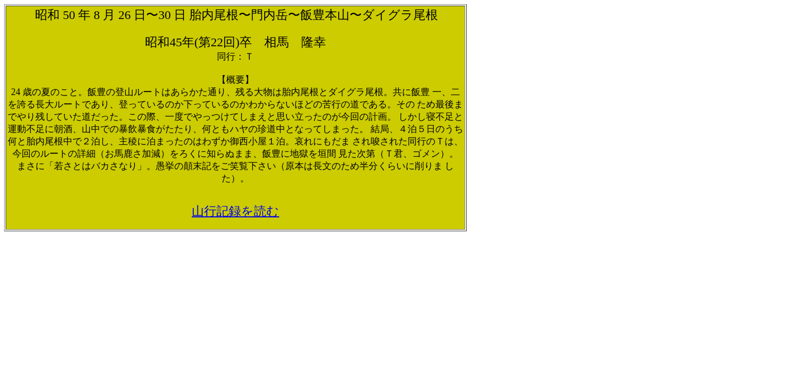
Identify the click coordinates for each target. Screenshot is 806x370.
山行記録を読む (235, 211)
